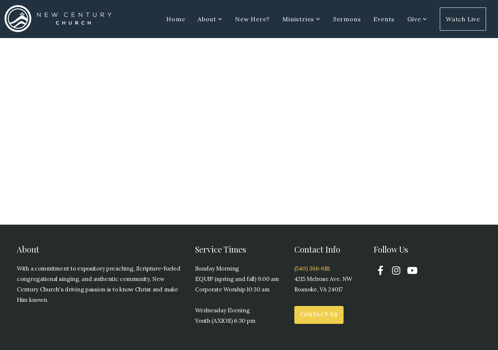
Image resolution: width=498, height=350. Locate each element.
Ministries (301, 19)
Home (175, 19)
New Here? (252, 19)
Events (384, 19)
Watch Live (463, 19)
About (210, 19)
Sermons (347, 19)
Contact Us (319, 315)
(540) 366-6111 (312, 268)
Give (417, 19)
